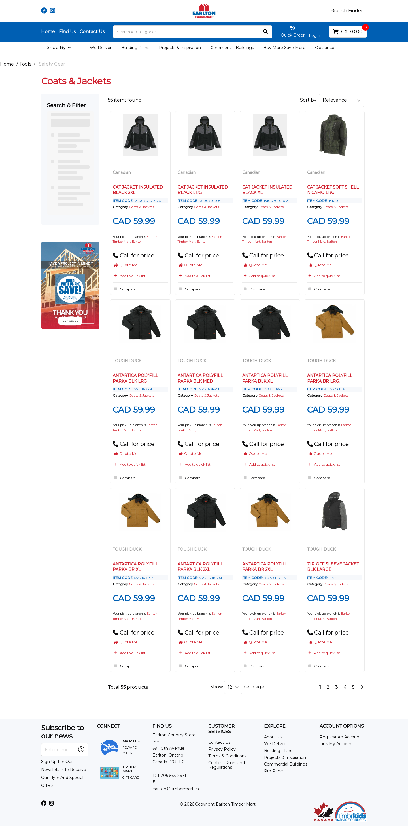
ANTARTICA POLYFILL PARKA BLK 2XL (200, 566)
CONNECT (108, 726)
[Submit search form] (265, 31)
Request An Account (340, 737)
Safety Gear (52, 64)
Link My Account (336, 743)
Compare (124, 289)
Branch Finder (347, 11)
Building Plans (135, 47)
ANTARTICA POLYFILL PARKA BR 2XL (265, 566)
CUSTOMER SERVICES (221, 729)
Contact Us (92, 31)
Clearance (324, 47)
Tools (25, 64)
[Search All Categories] (192, 31)
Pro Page (273, 771)
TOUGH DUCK (127, 360)
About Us (273, 737)
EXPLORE (275, 726)
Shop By (56, 47)
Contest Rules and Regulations (226, 765)
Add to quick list (129, 276)
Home (48, 31)
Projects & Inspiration (180, 47)
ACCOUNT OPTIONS (342, 726)
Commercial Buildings (232, 47)
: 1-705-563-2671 (169, 775)
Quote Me (126, 265)
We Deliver (101, 47)
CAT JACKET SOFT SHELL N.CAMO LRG (333, 190)
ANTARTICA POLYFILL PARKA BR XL (135, 566)
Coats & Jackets (141, 207)
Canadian (122, 172)
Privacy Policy (222, 749)
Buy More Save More (284, 47)
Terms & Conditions (227, 756)
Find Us (67, 31)
